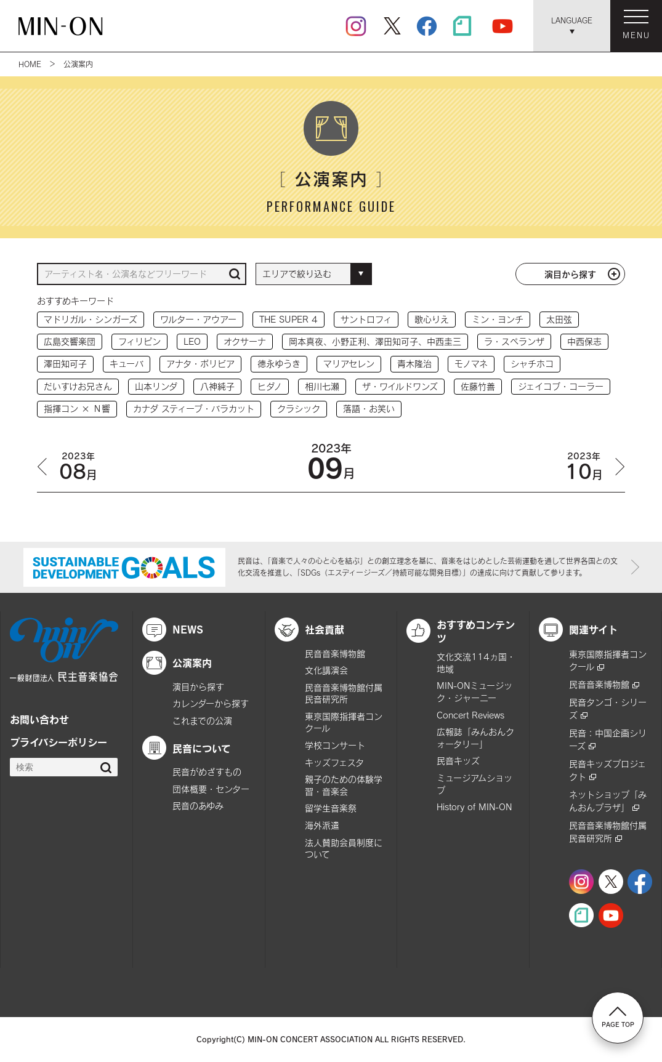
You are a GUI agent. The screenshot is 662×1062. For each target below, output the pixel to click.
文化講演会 (326, 670)
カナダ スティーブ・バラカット (193, 408)
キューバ (126, 363)
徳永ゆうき (279, 363)
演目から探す (570, 274)
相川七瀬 (322, 386)
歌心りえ (431, 319)
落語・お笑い (369, 408)
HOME (29, 64)
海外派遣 (322, 825)
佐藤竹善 (478, 386)
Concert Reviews (470, 715)
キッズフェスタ (334, 762)
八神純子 (217, 386)
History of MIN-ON (474, 807)
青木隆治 (414, 363)
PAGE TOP (618, 1017)
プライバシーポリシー (58, 742)
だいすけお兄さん (78, 386)
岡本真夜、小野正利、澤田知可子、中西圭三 (375, 341)
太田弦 (559, 319)
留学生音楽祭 (331, 808)
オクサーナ (245, 341)
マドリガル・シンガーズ (90, 319)
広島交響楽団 (69, 341)
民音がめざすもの (206, 771)
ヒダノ (269, 386)
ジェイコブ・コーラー (560, 386)
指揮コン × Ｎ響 (77, 408)
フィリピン (139, 341)
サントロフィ (366, 319)
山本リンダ (156, 386)
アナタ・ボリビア (200, 363)
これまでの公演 (202, 720)
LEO (192, 341)
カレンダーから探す (210, 703)
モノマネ (471, 363)
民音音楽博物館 (335, 653)
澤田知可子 (65, 363)
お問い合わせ (39, 719)
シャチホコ (532, 363)
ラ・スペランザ (514, 341)
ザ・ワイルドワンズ (400, 386)
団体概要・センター (210, 789)
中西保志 (584, 341)
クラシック (298, 408)
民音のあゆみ (198, 805)
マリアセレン (348, 363)
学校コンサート (335, 745)
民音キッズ (458, 760)
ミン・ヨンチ (497, 319)
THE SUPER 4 (288, 319)
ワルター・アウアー (198, 319)
